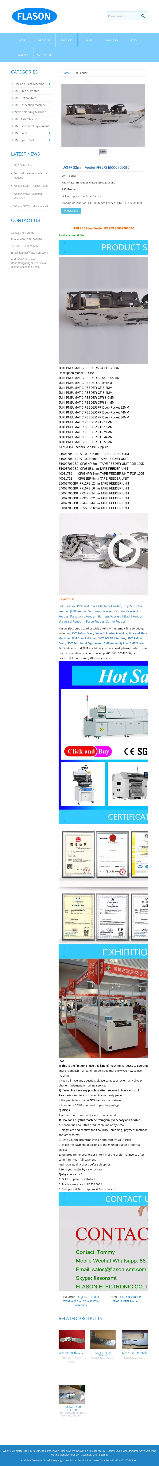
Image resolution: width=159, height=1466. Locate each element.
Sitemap (103, 1454)
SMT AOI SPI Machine (111, 638)
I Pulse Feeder (94, 621)
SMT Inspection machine (30, 105)
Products (66, 40)
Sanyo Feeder (116, 621)
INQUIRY (71, 211)
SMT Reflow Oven (82, 633)
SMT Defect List (23, 165)
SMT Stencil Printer (84, 638)
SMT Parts (20, 133)
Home (22, 40)
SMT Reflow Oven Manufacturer (120, 1451)
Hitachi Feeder (132, 616)
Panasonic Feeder (83, 616)
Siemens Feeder (108, 616)
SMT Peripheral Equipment (84, 643)
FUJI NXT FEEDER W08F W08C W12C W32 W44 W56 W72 (81, 1301)
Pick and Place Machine (29, 84)
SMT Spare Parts (24, 140)
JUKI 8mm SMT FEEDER (72, 1408)
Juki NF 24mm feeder (135, 1352)
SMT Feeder (67, 606)
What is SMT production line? (31, 206)
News (89, 40)
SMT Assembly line (116, 643)
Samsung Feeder (100, 611)
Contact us (44, 54)
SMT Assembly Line (26, 119)
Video (133, 40)
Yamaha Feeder (125, 611)
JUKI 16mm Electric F (72, 1352)
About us (44, 40)
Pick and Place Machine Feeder (99, 606)
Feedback (22, 54)
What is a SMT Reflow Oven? (31, 185)
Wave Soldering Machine (111, 633)
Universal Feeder (71, 621)
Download (111, 40)
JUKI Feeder (78, 611)
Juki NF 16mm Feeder (103, 1354)
